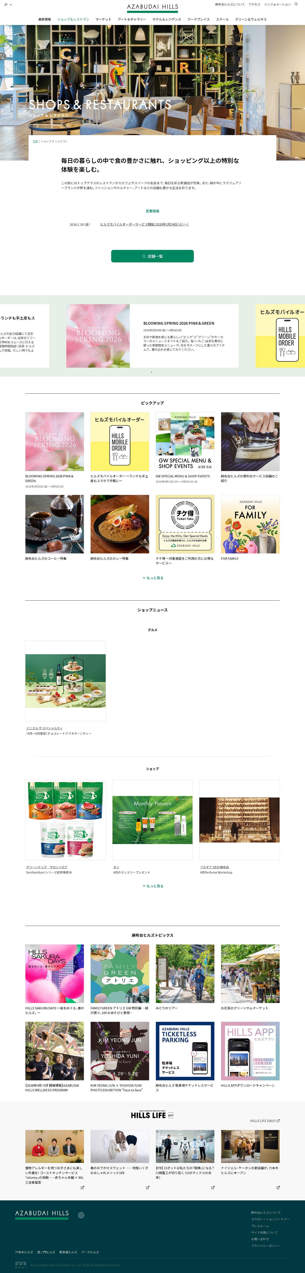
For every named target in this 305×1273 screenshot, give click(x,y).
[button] (9, 4)
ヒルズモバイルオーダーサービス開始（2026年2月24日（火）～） (144, 224)
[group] (152, 336)
